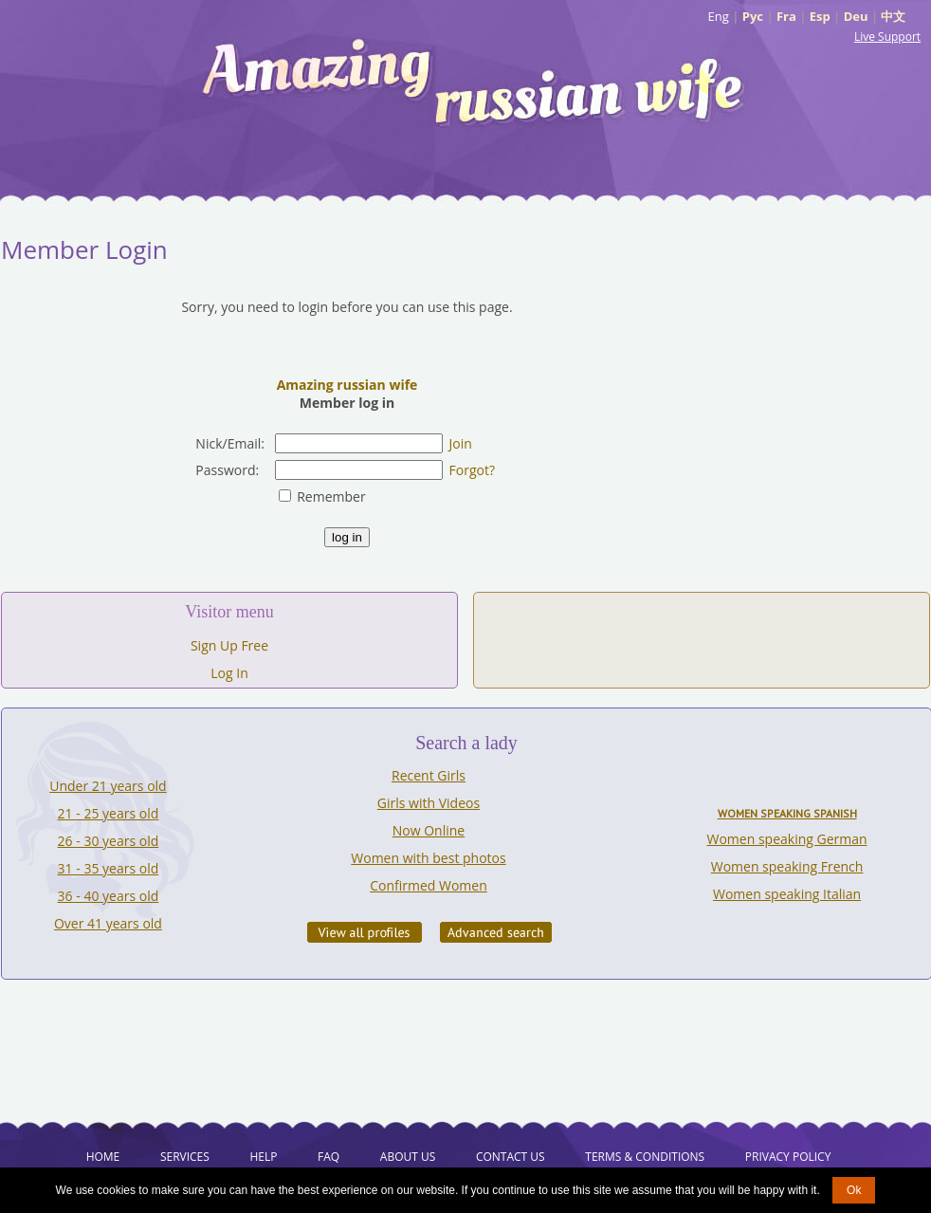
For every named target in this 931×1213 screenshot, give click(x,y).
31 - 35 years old (108, 868)
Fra (786, 16)
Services (185, 1157)
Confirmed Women (428, 885)
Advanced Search (496, 932)
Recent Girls (429, 775)
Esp (820, 16)
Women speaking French (787, 866)
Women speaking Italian (787, 894)
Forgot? (472, 470)
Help (263, 1157)
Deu (856, 16)
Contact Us (510, 1157)
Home (103, 1157)
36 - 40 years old (108, 896)
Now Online (428, 830)
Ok (854, 1190)
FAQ (328, 1157)
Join (460, 443)
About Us (407, 1157)
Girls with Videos (428, 803)
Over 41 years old (108, 923)
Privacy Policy (788, 1157)
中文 (893, 16)
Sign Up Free (229, 645)
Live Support (887, 36)
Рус (752, 16)
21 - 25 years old (108, 813)
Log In (228, 673)
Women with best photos (428, 858)
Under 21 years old (107, 786)
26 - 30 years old (108, 841)
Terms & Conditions (644, 1157)
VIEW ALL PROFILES (364, 932)
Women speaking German (787, 839)
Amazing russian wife (347, 385)
